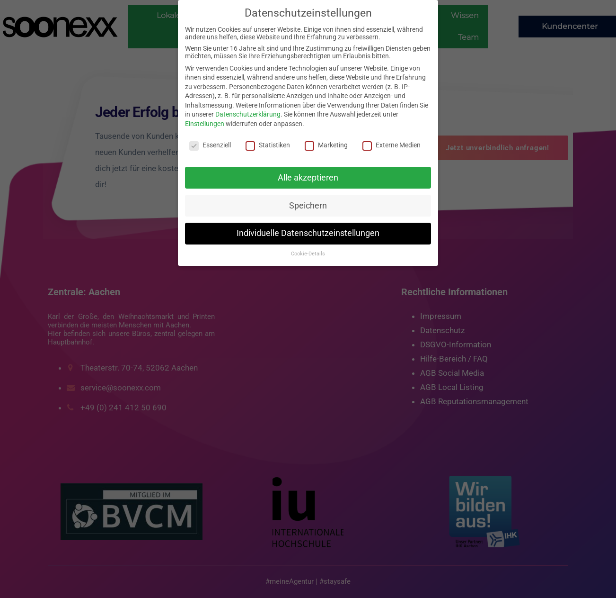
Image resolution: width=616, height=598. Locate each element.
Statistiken (268, 145)
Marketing (326, 145)
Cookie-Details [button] (308, 254)
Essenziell (210, 145)
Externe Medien (391, 145)
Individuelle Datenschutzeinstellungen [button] (308, 233)
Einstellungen (204, 123)
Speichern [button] (308, 205)
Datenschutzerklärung (248, 114)
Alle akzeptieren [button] (308, 177)
